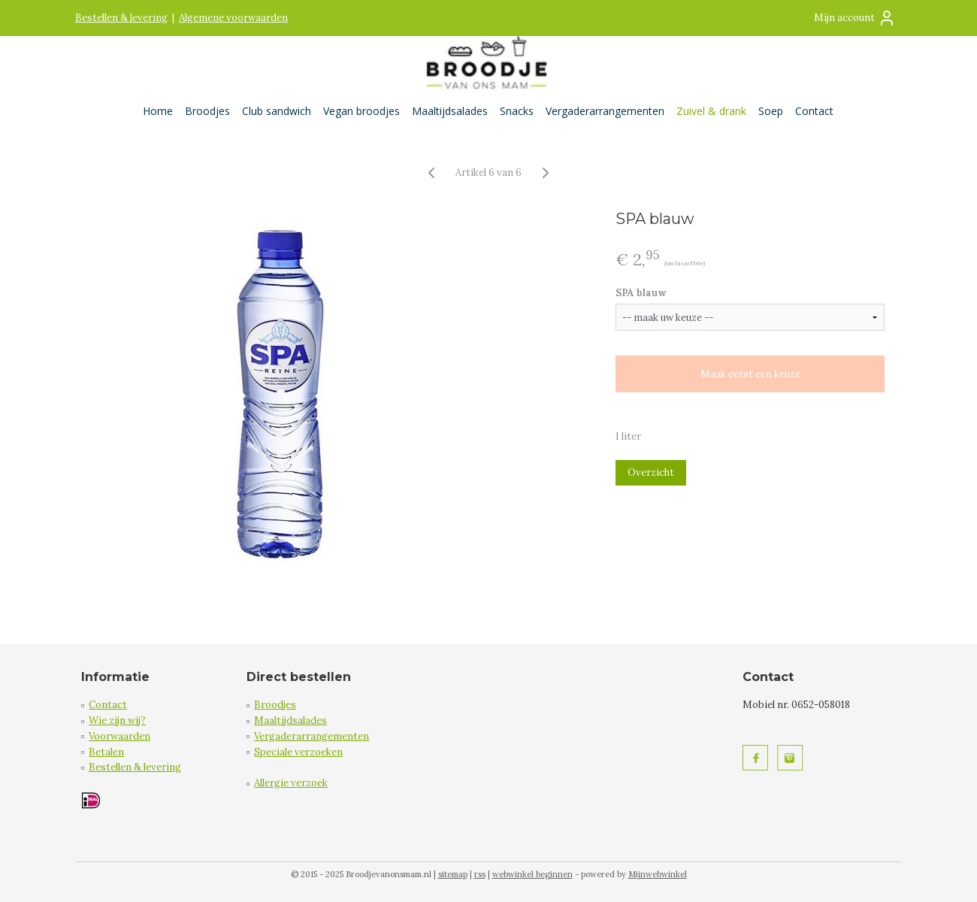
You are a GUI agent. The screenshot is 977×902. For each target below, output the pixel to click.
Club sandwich (276, 111)
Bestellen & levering (121, 17)
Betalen (106, 752)
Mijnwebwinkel (657, 874)
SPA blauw (641, 292)
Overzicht (651, 472)
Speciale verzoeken (298, 752)
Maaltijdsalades (450, 111)
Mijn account (855, 18)
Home (158, 111)
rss (479, 874)
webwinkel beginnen (532, 874)
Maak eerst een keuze (750, 374)
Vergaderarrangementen (605, 111)
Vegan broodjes (361, 111)
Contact (814, 111)
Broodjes (207, 111)
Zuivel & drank (711, 111)
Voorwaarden (119, 736)
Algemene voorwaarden (233, 17)
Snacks (517, 111)
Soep (770, 111)
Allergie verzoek (291, 782)
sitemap (452, 874)
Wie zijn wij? (117, 720)
